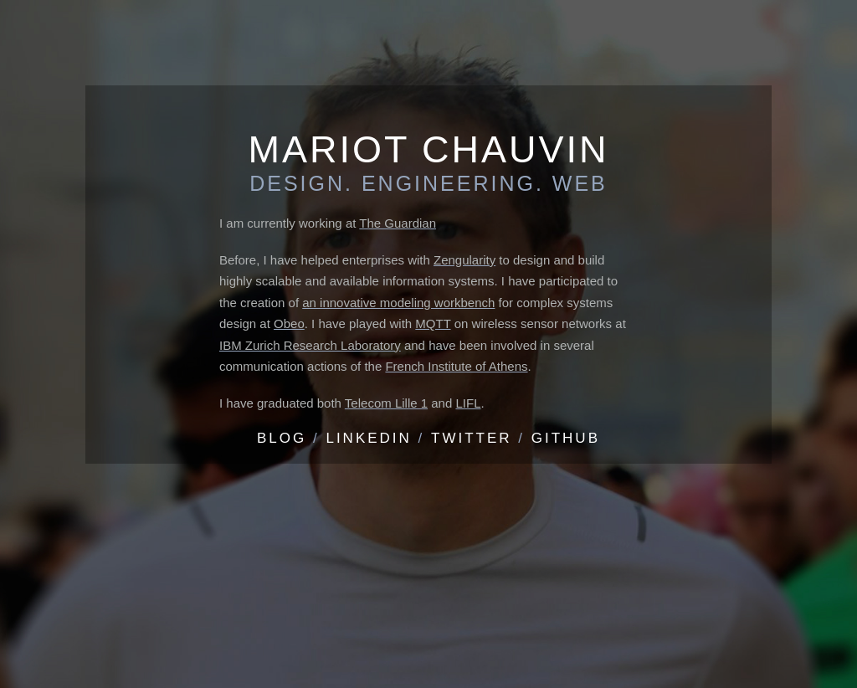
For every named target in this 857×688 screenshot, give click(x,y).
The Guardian (397, 223)
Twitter (471, 438)
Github (565, 438)
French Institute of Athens (456, 366)
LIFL (467, 403)
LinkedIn (368, 438)
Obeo (289, 323)
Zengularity (464, 260)
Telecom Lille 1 (386, 403)
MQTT (432, 323)
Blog (281, 438)
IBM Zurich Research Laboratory (310, 345)
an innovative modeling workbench (398, 302)
